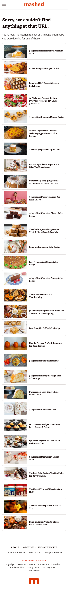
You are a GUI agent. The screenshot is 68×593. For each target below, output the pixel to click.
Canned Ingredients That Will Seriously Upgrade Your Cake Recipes (43, 133)
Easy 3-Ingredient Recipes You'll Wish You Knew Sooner (44, 166)
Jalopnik (22, 564)
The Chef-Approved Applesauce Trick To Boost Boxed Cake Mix (44, 230)
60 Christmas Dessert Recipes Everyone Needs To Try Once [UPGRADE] (43, 101)
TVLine (32, 564)
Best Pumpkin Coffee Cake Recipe (44, 328)
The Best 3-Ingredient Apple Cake (44, 149)
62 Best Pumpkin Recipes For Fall (44, 68)
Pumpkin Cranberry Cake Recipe (44, 247)
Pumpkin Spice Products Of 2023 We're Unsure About (44, 523)
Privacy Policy (47, 547)
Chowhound (44, 564)
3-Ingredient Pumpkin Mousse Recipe (46, 117)
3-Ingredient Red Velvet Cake (42, 409)
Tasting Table (33, 568)
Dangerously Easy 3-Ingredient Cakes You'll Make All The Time (43, 182)
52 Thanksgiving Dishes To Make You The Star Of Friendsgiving (46, 312)
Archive (28, 547)
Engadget (10, 564)
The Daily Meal (48, 568)
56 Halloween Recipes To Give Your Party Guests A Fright (45, 425)
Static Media (19, 552)
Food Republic (17, 568)
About (15, 547)
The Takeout (34, 571)
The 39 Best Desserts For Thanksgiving (40, 296)
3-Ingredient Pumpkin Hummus (44, 361)
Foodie (56, 564)
